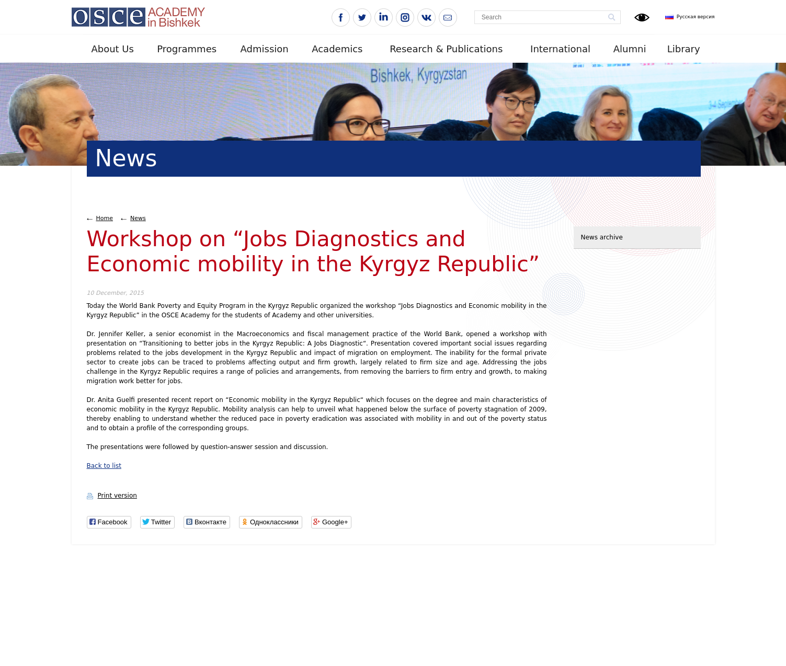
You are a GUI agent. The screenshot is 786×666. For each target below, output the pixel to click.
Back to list (104, 465)
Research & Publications (446, 48)
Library (683, 48)
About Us (112, 48)
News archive (602, 237)
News (138, 218)
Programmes (187, 48)
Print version (117, 495)
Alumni (629, 48)
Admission (265, 48)
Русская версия (696, 16)
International (560, 48)
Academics (337, 48)
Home (104, 218)
